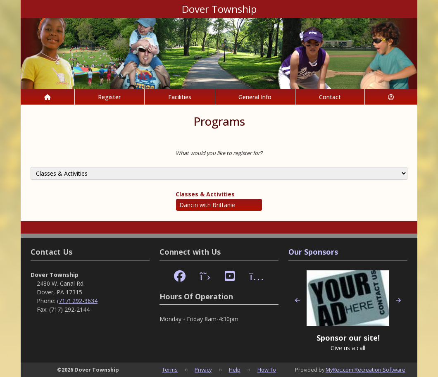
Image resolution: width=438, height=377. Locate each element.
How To (266, 369)
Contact (330, 97)
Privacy (203, 369)
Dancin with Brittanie (207, 205)
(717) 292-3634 (77, 301)
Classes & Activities (205, 194)
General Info (254, 97)
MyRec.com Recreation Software (365, 369)
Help (234, 369)
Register (109, 97)
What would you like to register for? (219, 153)
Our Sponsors (313, 252)
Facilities (179, 97)
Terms (170, 369)
